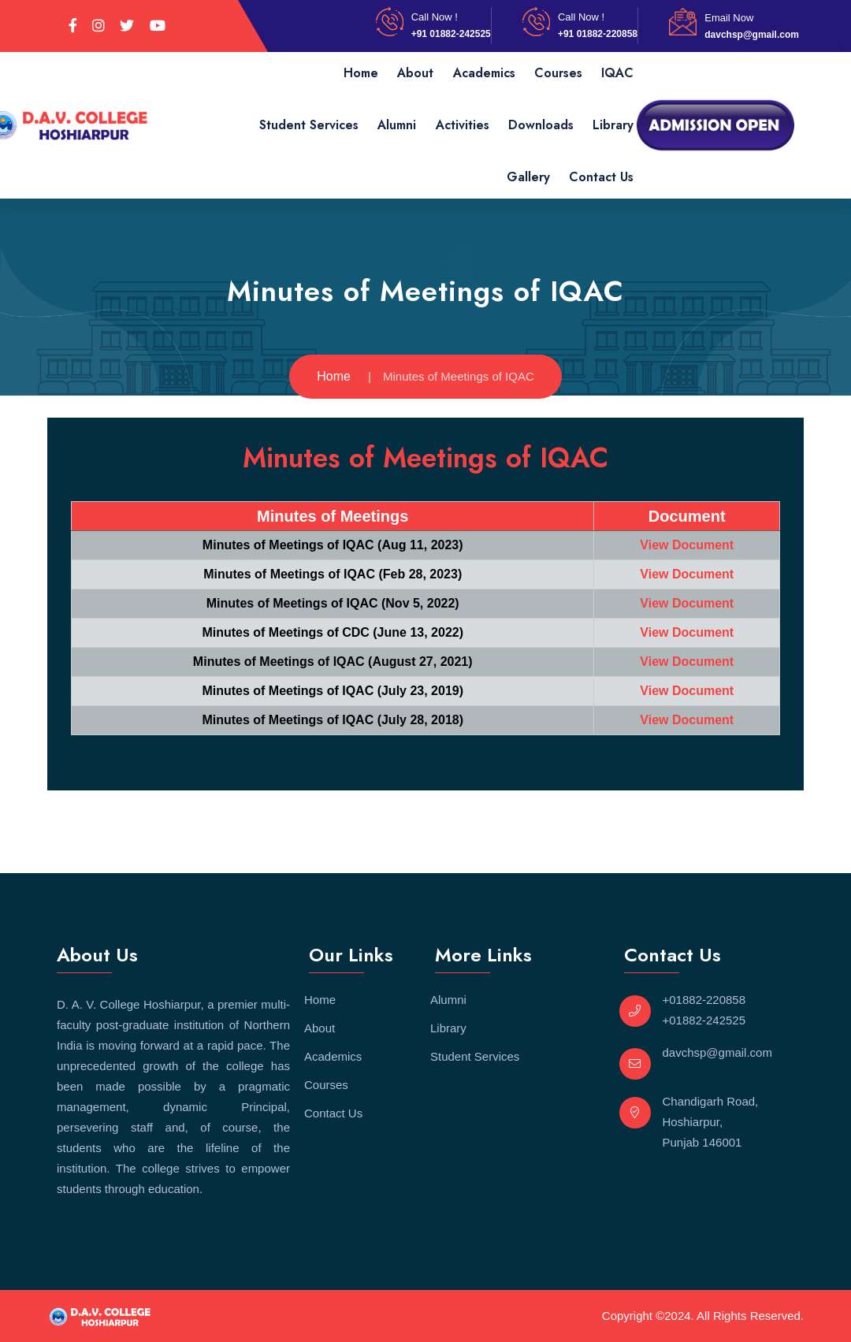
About (415, 73)
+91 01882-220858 (597, 33)
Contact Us (601, 177)
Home (361, 73)
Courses (558, 73)
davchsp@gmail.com (751, 34)
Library (613, 125)
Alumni (396, 125)
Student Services (309, 125)
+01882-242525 (704, 1020)
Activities (462, 125)
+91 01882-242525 (451, 33)
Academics (484, 73)
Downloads (541, 125)
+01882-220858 (704, 999)
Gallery (528, 177)
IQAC (617, 73)
